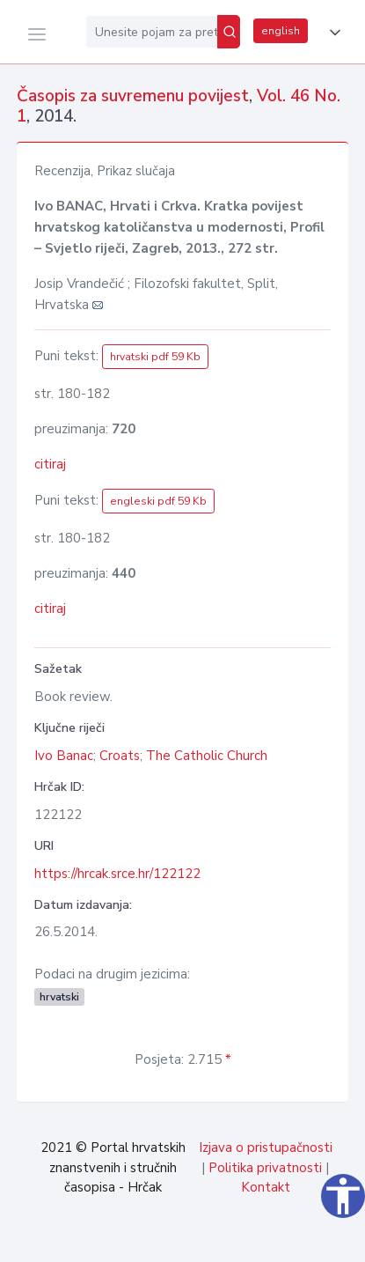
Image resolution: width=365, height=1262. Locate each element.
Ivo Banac (63, 755)
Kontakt (265, 1187)
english (280, 31)
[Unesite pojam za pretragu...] (151, 31)
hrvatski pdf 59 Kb (155, 357)
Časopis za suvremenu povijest (133, 96)
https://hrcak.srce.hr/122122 (117, 873)
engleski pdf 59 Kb (158, 501)
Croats (119, 755)
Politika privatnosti (265, 1168)
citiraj (50, 464)
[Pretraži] (228, 31)
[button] (331, 32)
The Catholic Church (206, 755)
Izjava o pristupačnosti (265, 1147)
